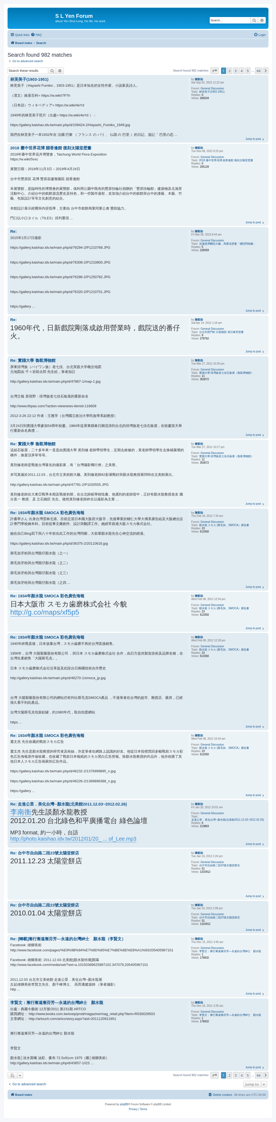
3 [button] (236, 70)
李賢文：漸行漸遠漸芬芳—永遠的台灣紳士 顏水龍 (230, 951)
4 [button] (242, 70)
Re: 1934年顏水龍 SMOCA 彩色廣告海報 (47, 512)
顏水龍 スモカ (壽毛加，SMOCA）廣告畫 (224, 525)
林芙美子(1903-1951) (212, 91)
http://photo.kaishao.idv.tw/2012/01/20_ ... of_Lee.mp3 (73, 839)
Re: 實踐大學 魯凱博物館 (33, 360)
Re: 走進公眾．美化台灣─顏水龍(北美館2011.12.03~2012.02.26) (68, 804)
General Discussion (212, 88)
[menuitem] (36, 35)
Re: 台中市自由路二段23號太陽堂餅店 (44, 853)
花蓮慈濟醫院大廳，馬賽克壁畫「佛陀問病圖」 (227, 243)
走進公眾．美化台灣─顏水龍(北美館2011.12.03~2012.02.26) (227, 819)
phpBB (124, 1104)
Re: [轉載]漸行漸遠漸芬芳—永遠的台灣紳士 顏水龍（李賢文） (68, 938)
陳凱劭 (199, 79)
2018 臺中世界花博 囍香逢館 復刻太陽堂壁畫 (226, 160)
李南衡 (20, 812)
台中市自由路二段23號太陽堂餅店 (219, 865)
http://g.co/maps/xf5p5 (44, 612)
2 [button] (229, 70)
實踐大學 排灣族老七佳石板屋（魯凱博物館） (226, 372)
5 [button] (248, 70)
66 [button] (259, 70)
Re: (13, 231)
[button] (215, 71)
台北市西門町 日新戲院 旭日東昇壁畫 (221, 332)
